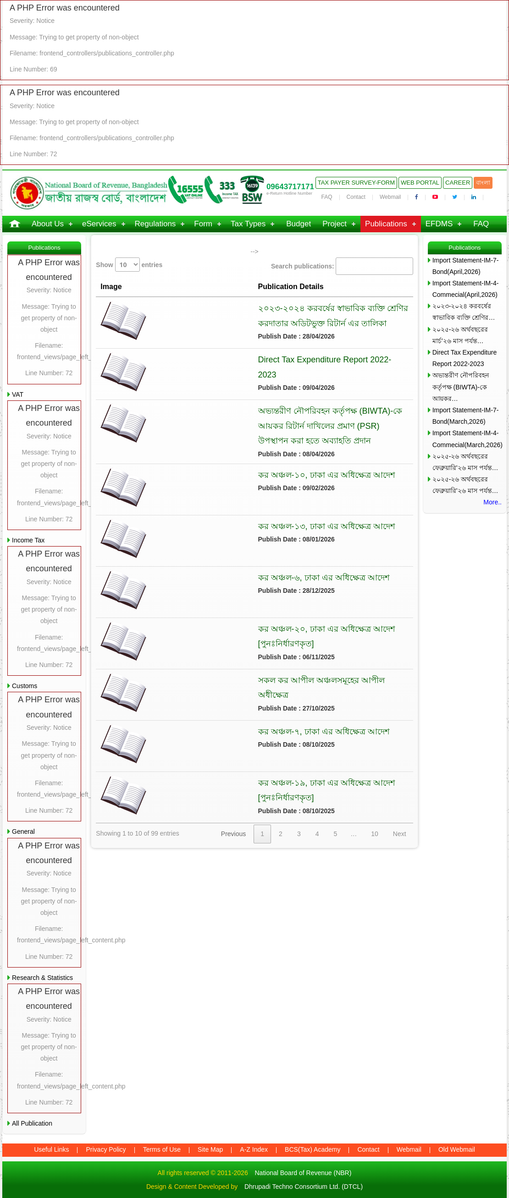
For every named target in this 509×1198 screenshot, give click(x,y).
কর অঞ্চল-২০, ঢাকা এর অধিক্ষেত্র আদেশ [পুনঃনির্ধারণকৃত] (262, 616)
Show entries (129, 264)
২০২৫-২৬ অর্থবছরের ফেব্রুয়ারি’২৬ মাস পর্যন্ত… (465, 462)
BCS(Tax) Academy (312, 1149)
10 (374, 821)
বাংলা (483, 182)
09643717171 (290, 186)
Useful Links (51, 1149)
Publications (386, 223)
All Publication (32, 1123)
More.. (492, 502)
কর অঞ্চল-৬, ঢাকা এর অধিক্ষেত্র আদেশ (230, 564)
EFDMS (439, 223)
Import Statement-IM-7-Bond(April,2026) (465, 266)
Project (334, 223)
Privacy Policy (106, 1149)
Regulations (155, 223)
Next (399, 821)
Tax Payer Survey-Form (356, 182)
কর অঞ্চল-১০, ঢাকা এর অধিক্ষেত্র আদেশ (233, 462)
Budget (298, 223)
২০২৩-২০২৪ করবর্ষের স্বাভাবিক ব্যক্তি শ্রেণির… (463, 311)
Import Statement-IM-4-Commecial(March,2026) (467, 438)
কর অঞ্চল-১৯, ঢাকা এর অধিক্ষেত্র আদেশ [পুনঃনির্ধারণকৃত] (262, 770)
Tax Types (248, 223)
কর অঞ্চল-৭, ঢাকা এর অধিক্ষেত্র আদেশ (230, 718)
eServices (99, 223)
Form (203, 223)
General (23, 831)
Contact (356, 197)
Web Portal (420, 182)
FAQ (326, 197)
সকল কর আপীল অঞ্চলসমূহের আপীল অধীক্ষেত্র (244, 667)
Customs (24, 685)
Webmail (390, 197)
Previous (233, 821)
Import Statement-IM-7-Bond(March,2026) (465, 415)
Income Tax (28, 540)
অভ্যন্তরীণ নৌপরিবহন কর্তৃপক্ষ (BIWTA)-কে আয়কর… (460, 387)
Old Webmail (456, 1149)
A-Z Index (254, 1149)
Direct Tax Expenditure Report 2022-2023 (240, 359)
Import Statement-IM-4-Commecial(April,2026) (465, 288)
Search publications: (342, 265)
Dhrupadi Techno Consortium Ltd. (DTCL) (303, 1186)
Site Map (210, 1149)
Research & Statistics (42, 977)
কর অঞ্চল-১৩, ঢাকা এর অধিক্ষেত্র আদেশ (233, 513)
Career (457, 182)
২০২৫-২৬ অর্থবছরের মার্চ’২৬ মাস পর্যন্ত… (460, 335)
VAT (17, 394)
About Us (48, 223)
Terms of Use (162, 1149)
